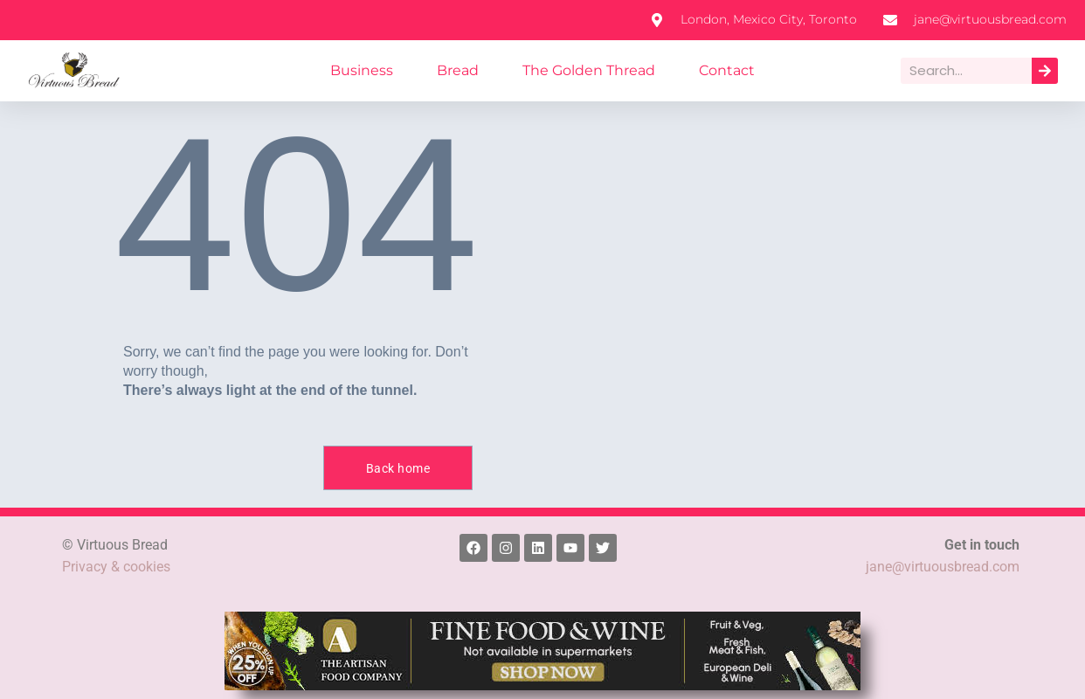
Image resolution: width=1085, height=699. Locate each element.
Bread (464, 70)
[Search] (1045, 71)
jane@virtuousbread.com (941, 566)
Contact (715, 70)
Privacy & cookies (117, 566)
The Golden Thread (587, 70)
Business (373, 70)
